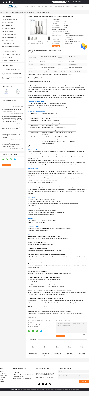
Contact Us (69, 6)
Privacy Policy (14, 389)
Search (67, 1)
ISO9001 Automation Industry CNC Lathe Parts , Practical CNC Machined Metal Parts (45, 374)
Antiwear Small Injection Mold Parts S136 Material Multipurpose (57, 354)
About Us (40, 6)
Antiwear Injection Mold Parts (13, 69)
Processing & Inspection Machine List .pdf (39, 81)
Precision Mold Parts (7, 31)
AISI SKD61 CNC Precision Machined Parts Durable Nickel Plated (24, 375)
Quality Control (59, 6)
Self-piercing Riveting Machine (10, 60)
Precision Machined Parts (8, 19)
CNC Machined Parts (7, 22)
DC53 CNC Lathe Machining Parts (44, 371)
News (75, 6)
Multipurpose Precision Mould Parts (38, 313)
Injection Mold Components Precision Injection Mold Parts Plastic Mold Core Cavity (45, 354)
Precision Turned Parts (8, 37)
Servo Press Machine (7, 28)
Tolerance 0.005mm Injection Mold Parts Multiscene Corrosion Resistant (69, 354)
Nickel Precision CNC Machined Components (21, 371)
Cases (81, 6)
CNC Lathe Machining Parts (9, 34)
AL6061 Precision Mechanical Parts (22, 378)
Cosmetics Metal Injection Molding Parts (56, 313)
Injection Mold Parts (14, 12)
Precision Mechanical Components (11, 46)
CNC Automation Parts (8, 51)
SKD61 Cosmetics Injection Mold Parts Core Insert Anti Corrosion (33, 354)
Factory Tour (48, 6)
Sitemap (2, 381)
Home (26, 6)
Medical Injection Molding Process (75, 313)
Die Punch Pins (6, 57)
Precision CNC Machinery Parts (10, 54)
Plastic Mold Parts (6, 40)
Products (33, 6)
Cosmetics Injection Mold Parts (13, 73)
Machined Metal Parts (7, 25)
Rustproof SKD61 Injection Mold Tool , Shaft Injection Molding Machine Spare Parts (81, 354)
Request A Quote (77, 1)
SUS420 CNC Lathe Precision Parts (44, 377)
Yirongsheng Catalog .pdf (35, 78)
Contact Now (56, 46)
